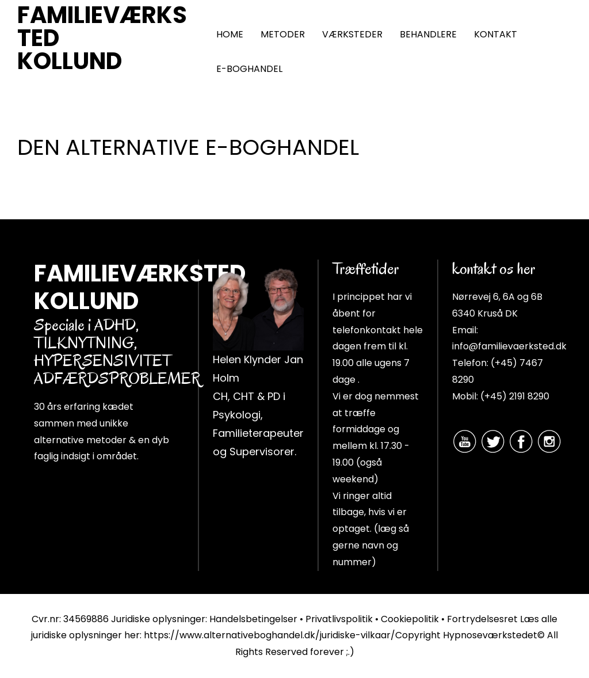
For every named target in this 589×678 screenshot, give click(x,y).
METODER (283, 34)
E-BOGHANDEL (249, 68)
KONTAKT (495, 34)
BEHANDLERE (428, 34)
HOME (229, 34)
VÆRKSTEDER (352, 34)
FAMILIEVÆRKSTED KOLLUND (102, 38)
